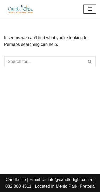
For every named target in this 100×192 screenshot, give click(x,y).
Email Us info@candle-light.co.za (60, 179)
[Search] (44, 61)
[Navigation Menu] (89, 9)
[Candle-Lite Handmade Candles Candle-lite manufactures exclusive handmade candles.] (20, 9)
